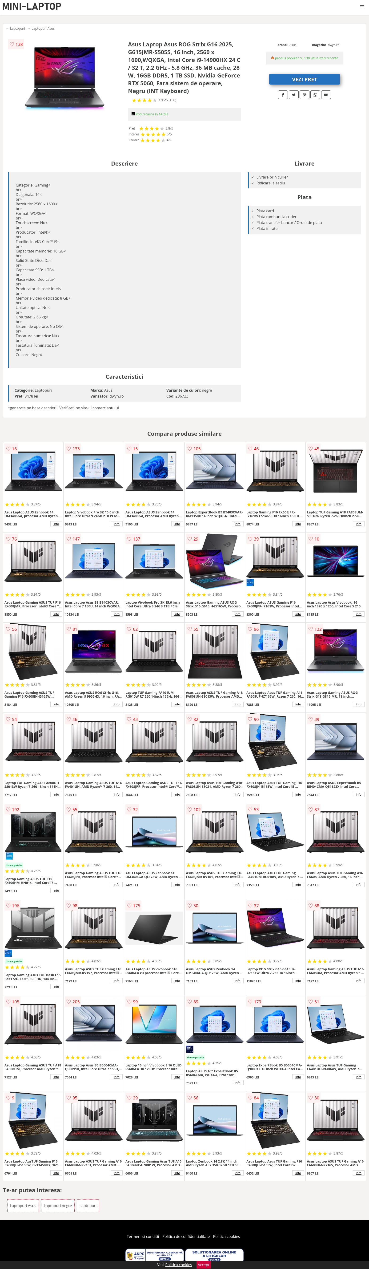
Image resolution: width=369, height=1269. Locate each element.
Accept (203, 1264)
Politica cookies (226, 1236)
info (56, 524)
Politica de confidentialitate (186, 1236)
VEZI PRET (304, 79)
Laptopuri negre (58, 1205)
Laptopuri (17, 28)
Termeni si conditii (143, 1236)
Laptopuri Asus (43, 28)
